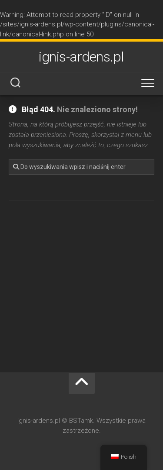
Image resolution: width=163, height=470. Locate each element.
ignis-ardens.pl (81, 57)
